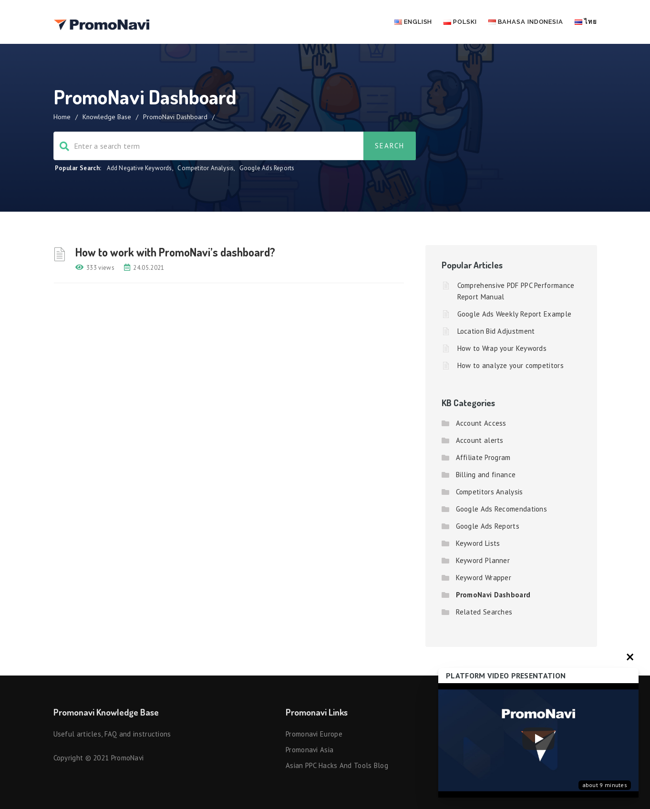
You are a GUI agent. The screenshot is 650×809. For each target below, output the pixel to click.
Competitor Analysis (205, 168)
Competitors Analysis (489, 491)
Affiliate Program (483, 457)
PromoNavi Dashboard (493, 594)
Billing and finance (486, 474)
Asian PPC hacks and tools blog (337, 765)
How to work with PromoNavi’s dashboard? (175, 252)
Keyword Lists (478, 543)
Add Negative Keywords (139, 168)
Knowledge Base (107, 117)
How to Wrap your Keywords (502, 348)
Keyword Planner (483, 560)
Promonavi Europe (314, 733)
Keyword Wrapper (484, 577)
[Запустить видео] (538, 740)
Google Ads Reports (267, 168)
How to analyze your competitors (510, 365)
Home (62, 117)
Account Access (481, 423)
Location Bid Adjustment (496, 331)
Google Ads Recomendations (501, 508)
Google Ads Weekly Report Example (514, 313)
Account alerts (480, 440)
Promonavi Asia (309, 749)
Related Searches (484, 611)
